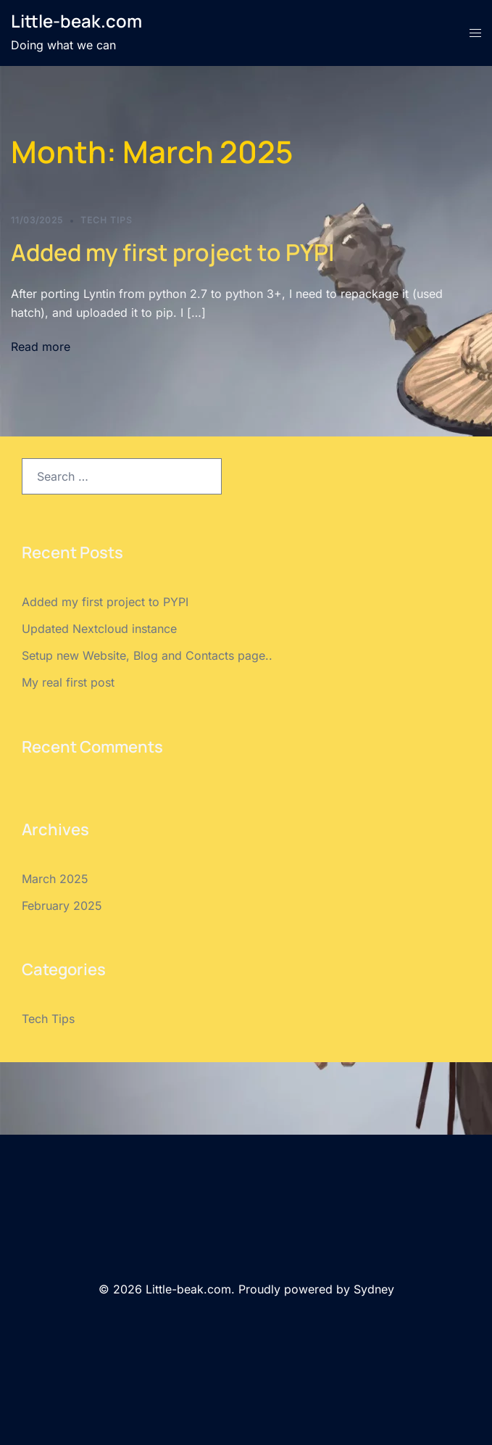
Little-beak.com (76, 21)
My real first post (68, 682)
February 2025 (62, 905)
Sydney (374, 1289)
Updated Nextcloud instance (99, 628)
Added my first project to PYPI (172, 252)
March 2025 (55, 878)
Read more (40, 346)
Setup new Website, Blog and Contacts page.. (147, 655)
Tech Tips (106, 220)
